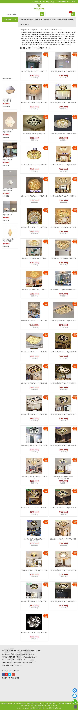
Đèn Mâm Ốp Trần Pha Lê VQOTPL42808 (34, 352)
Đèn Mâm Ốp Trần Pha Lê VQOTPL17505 (63, 601)
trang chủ (22, 19)
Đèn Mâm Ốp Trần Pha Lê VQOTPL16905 (34, 632)
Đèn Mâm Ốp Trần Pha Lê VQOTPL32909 (63, 383)
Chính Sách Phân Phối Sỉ (65, 19)
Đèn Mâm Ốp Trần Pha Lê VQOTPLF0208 (34, 165)
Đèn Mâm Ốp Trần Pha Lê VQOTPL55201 (34, 321)
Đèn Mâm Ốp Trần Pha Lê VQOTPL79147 (34, 227)
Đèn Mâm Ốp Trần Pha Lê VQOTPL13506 (63, 102)
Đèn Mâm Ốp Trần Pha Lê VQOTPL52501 (63, 321)
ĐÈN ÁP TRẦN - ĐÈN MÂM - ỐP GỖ (51, 30)
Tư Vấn (21, 24)
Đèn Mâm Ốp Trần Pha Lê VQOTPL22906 (63, 508)
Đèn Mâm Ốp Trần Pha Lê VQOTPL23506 (34, 508)
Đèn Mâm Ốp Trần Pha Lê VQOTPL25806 (63, 445)
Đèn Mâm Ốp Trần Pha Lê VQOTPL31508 (63, 570)
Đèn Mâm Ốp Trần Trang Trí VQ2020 (34, 134)
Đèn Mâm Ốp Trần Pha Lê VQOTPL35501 (63, 414)
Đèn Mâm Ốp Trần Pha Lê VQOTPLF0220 (63, 71)
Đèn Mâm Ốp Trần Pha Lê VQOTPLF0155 (63, 165)
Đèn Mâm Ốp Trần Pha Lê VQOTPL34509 (63, 352)
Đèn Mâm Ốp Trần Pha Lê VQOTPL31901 (34, 414)
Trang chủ (23, 30)
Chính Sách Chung (49, 19)
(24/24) (42, 1)
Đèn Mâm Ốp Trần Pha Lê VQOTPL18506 (34, 601)
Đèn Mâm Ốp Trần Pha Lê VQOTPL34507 (34, 383)
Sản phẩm (38, 19)
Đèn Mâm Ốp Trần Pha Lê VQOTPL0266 (63, 227)
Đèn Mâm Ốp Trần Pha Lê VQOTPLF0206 (63, 134)
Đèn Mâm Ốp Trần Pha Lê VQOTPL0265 (34, 258)
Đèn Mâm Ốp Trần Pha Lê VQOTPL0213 (34, 289)
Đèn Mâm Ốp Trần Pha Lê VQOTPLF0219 (34, 71)
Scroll (75, 707)
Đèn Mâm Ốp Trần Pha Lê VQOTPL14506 (34, 102)
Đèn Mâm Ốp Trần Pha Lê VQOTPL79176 (63, 196)
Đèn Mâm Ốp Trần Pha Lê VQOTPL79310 (34, 196)
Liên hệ (27, 24)
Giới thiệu (30, 19)
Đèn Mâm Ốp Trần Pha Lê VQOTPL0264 (63, 258)
